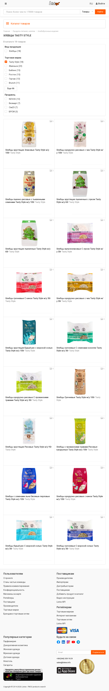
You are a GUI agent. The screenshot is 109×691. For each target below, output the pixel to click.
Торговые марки (11, 610)
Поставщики (9, 602)
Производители (10, 606)
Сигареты (7, 665)
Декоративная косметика (15, 645)
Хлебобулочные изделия (48, 31)
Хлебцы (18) (15, 51)
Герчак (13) (14, 79)
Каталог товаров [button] (18, 23)
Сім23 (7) (13, 107)
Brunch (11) (14, 83)
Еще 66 (10, 88)
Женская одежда (11, 649)
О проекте (8, 578)
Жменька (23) (15, 66)
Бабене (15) (14, 70)
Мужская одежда (11, 653)
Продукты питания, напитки (24, 31)
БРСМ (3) (13, 111)
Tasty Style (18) (16, 62)
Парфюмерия (9, 641)
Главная (6, 31)
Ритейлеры (8, 598)
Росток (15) (14, 74)
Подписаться (98, 652)
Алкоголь (7, 661)
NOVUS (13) (14, 99)
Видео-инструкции (65, 598)
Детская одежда (11, 657)
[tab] (54, 23)
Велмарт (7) (14, 103)
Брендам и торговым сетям (16, 614)
